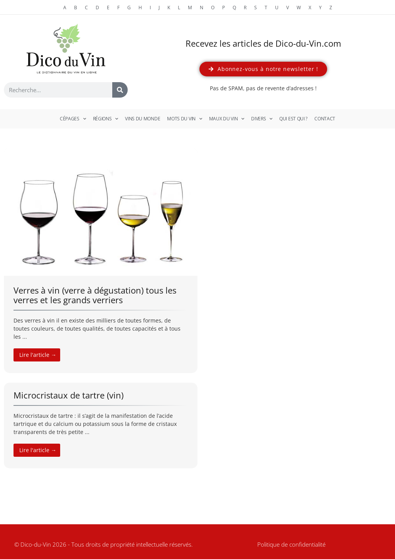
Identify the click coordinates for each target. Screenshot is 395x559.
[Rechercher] (120, 90)
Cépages (73, 118)
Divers (261, 118)
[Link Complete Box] (101, 260)
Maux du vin (226, 118)
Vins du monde (142, 118)
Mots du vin (184, 118)
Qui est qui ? (293, 118)
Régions (105, 118)
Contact (324, 118)
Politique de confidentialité (291, 544)
